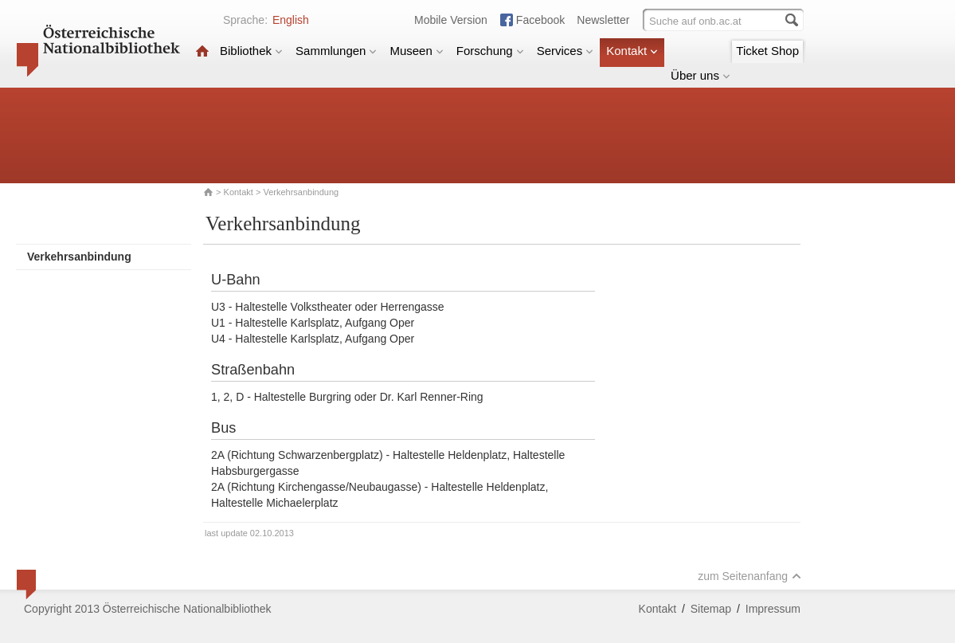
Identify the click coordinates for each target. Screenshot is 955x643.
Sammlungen (336, 50)
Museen (416, 50)
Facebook (540, 20)
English (290, 20)
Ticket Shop (767, 50)
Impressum (773, 608)
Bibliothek (251, 50)
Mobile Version (450, 20)
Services (565, 50)
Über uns (700, 75)
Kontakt (632, 50)
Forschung (490, 50)
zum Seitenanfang (749, 576)
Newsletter (603, 20)
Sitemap (711, 608)
